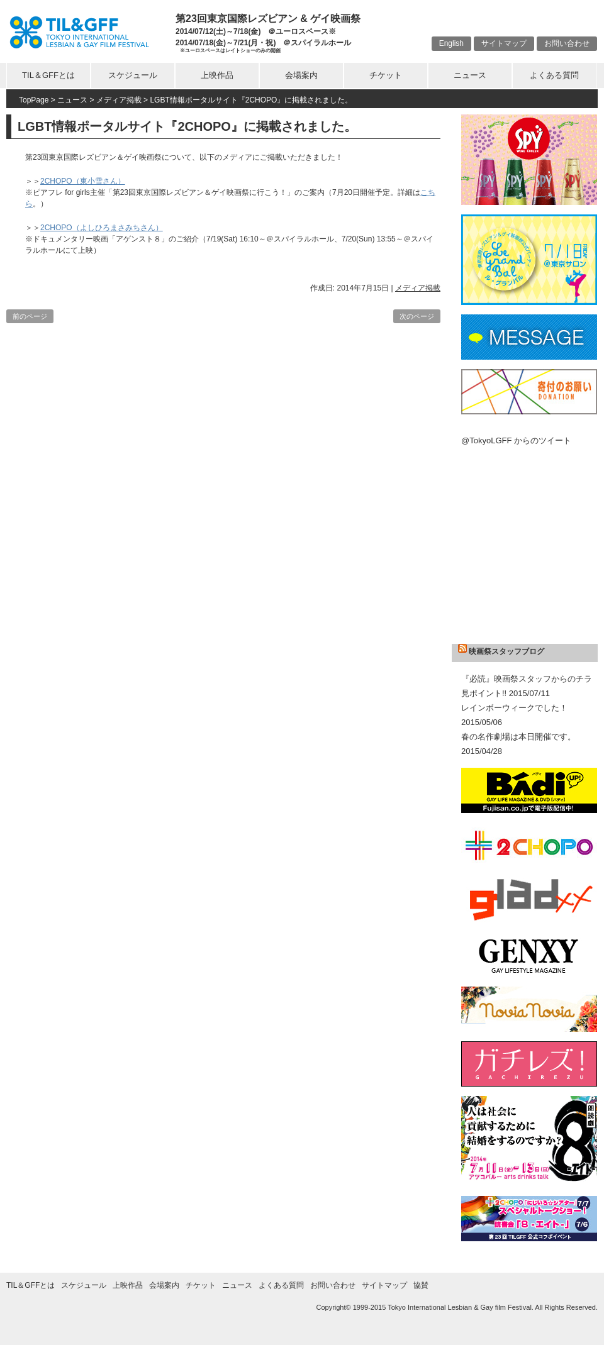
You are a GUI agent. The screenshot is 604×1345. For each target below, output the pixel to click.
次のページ (417, 316)
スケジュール (132, 75)
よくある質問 (554, 75)
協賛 (420, 1285)
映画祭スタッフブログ (506, 651)
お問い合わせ (567, 43)
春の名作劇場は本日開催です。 (518, 736)
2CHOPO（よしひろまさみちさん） (101, 227)
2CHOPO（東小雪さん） (82, 181)
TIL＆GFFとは (48, 75)
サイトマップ (504, 43)
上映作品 (217, 75)
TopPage (33, 100)
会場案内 (301, 75)
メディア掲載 (119, 100)
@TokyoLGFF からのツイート (516, 440)
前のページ (30, 316)
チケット (385, 75)
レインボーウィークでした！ (514, 707)
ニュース (470, 75)
